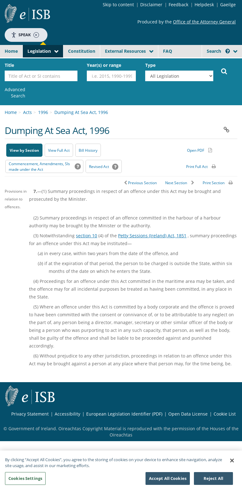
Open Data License (188, 414)
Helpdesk (204, 4)
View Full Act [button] (59, 150)
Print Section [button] (214, 182)
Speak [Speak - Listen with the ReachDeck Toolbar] (25, 35)
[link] (15, 93)
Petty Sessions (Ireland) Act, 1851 (152, 236)
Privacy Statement (30, 414)
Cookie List (225, 414)
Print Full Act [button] (197, 166)
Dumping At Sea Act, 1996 (81, 112)
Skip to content (118, 4)
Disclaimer (151, 4)
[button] (227, 51)
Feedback (178, 4)
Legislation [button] (39, 51)
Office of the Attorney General (204, 22)
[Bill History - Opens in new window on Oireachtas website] (88, 150)
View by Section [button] (24, 150)
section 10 (86, 236)
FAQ (167, 51)
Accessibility (67, 414)
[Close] (232, 463)
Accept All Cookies (167, 481)
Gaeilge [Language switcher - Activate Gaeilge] (228, 4)
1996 (43, 112)
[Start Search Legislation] (224, 71)
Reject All (213, 481)
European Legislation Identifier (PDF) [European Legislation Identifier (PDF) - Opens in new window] (124, 414)
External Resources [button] (125, 51)
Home (11, 51)
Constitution (81, 51)
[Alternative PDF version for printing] (199, 150)
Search (218, 51)
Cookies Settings (25, 481)
